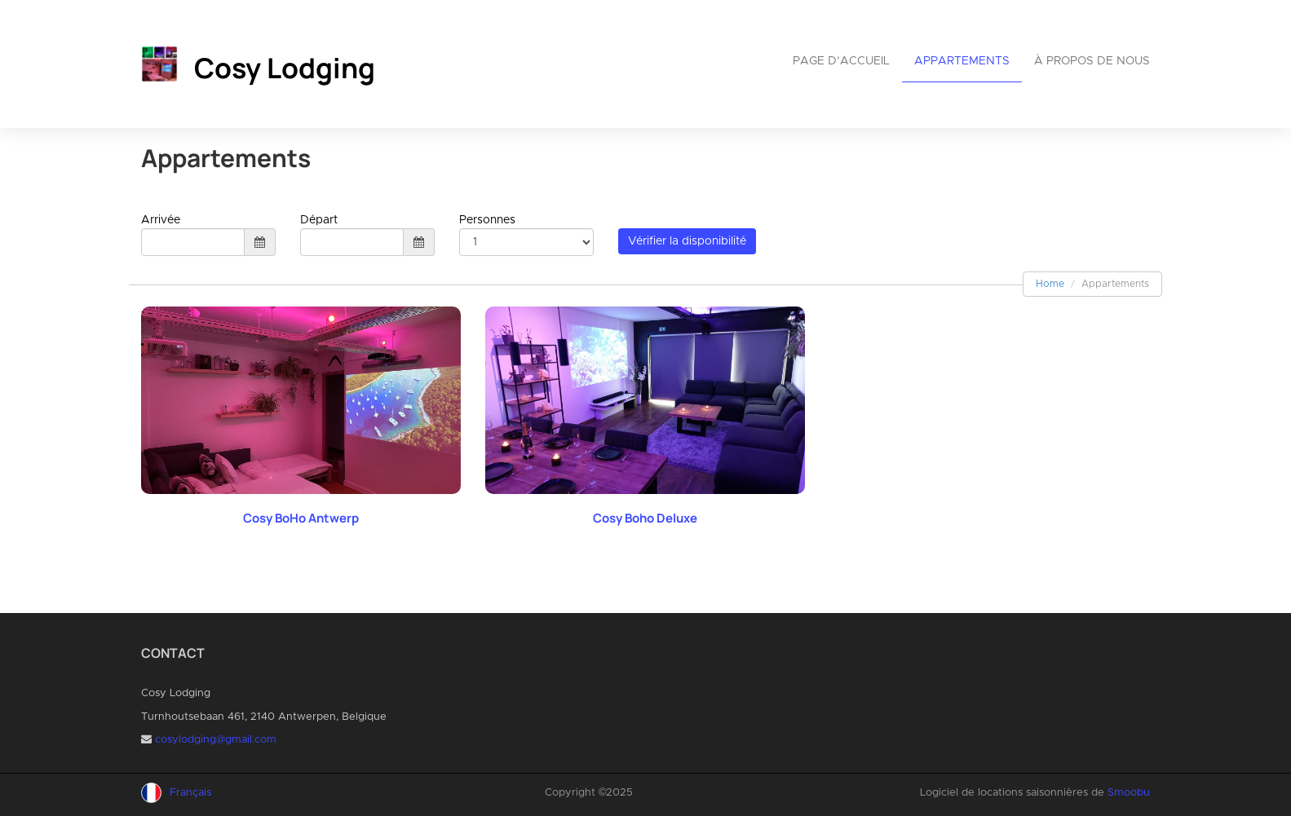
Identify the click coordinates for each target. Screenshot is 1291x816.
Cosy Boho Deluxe (645, 518)
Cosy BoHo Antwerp (301, 518)
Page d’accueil (841, 61)
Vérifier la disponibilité (687, 241)
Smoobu (1129, 792)
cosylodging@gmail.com (215, 739)
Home (1050, 284)
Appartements (962, 61)
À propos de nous (1092, 61)
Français (190, 792)
